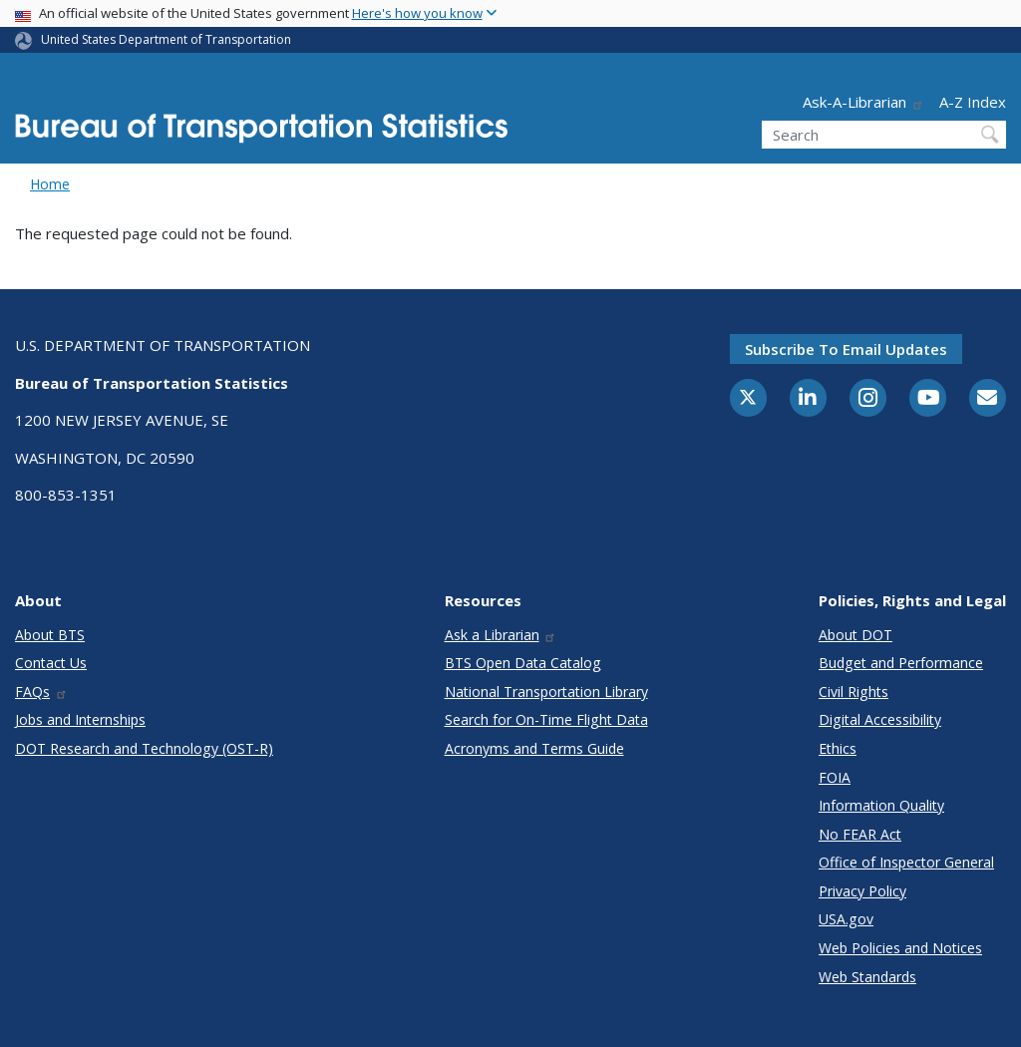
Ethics (837, 748)
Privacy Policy (862, 890)
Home (50, 183)
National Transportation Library (546, 691)
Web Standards (867, 976)
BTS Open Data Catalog (523, 662)
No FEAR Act (860, 834)
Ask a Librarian (501, 634)
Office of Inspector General (906, 862)
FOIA (835, 777)
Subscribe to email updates (846, 349)
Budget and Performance (901, 662)
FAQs (41, 691)
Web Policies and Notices (900, 947)
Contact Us (51, 662)
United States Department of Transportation (166, 39)
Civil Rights (853, 691)
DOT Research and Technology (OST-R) (144, 748)
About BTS (50, 634)
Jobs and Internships (80, 719)
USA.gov (846, 918)
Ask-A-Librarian (863, 102)
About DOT (855, 634)
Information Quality (881, 805)
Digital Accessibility (880, 719)
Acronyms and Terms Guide (534, 748)
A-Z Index (972, 102)
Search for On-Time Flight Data (546, 719)
